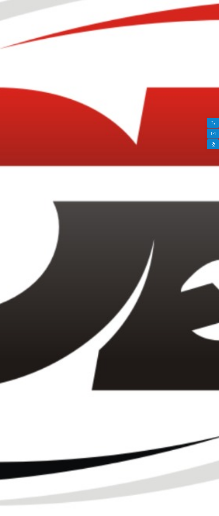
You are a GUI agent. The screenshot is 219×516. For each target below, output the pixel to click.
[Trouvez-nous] (213, 144)
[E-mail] (213, 134)
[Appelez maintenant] (213, 123)
